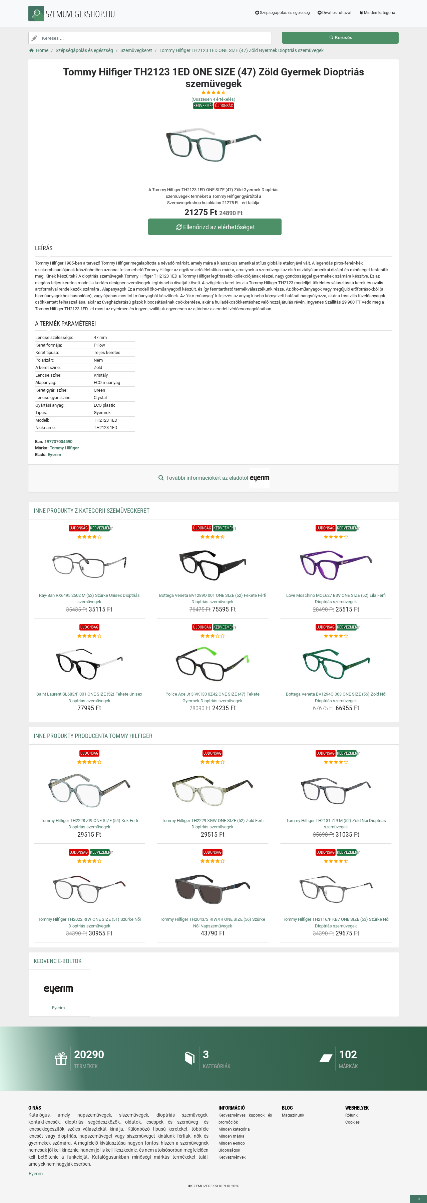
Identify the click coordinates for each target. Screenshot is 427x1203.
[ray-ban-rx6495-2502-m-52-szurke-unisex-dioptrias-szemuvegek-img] (89, 565)
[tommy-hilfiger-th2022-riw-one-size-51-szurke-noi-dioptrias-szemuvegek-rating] (89, 861)
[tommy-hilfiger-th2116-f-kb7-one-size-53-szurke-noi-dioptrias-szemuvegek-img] (336, 889)
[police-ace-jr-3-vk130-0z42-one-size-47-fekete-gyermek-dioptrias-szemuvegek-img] (212, 664)
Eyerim (54, 454)
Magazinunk (293, 1115)
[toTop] (418, 1199)
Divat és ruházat (334, 12)
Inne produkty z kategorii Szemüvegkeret (91, 510)
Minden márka (232, 1136)
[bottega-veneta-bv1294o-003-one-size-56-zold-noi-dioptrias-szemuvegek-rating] (336, 636)
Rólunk (351, 1115)
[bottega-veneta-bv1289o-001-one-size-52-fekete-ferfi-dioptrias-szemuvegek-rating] (212, 537)
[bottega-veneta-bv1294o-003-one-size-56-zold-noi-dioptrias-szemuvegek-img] (336, 664)
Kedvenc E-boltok (58, 960)
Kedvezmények (232, 1157)
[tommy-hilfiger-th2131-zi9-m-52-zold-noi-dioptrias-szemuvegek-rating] (336, 762)
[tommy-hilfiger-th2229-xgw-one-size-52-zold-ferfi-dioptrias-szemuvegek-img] (212, 791)
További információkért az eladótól (213, 478)
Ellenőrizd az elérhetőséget (215, 227)
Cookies (352, 1122)
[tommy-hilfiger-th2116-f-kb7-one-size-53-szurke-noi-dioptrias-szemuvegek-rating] (336, 861)
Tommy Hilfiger (64, 447)
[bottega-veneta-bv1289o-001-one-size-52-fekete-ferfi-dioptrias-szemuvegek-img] (212, 565)
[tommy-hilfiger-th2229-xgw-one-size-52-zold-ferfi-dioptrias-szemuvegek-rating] (212, 762)
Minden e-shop (232, 1143)
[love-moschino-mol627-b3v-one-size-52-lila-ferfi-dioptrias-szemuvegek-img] (336, 565)
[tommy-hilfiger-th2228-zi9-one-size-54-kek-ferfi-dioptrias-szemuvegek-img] (89, 791)
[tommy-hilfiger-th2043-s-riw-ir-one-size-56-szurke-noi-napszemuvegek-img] (212, 889)
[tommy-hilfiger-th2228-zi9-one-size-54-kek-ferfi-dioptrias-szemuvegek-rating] (89, 762)
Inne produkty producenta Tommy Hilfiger (93, 735)
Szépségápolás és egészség (282, 12)
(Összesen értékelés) (213, 99)
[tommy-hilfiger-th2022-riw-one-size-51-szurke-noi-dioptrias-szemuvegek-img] (89, 889)
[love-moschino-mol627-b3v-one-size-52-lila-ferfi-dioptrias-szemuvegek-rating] (336, 537)
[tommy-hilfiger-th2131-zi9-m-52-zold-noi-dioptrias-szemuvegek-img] (336, 791)
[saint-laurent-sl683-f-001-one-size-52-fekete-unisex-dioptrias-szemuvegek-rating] (89, 636)
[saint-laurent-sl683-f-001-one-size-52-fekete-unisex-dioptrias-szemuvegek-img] (89, 664)
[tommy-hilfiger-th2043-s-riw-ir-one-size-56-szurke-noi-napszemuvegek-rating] (212, 861)
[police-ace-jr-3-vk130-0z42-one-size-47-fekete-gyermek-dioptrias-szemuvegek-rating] (212, 636)
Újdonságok (229, 1150)
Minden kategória (376, 12)
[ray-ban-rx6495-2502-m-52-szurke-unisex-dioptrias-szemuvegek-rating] (89, 537)
